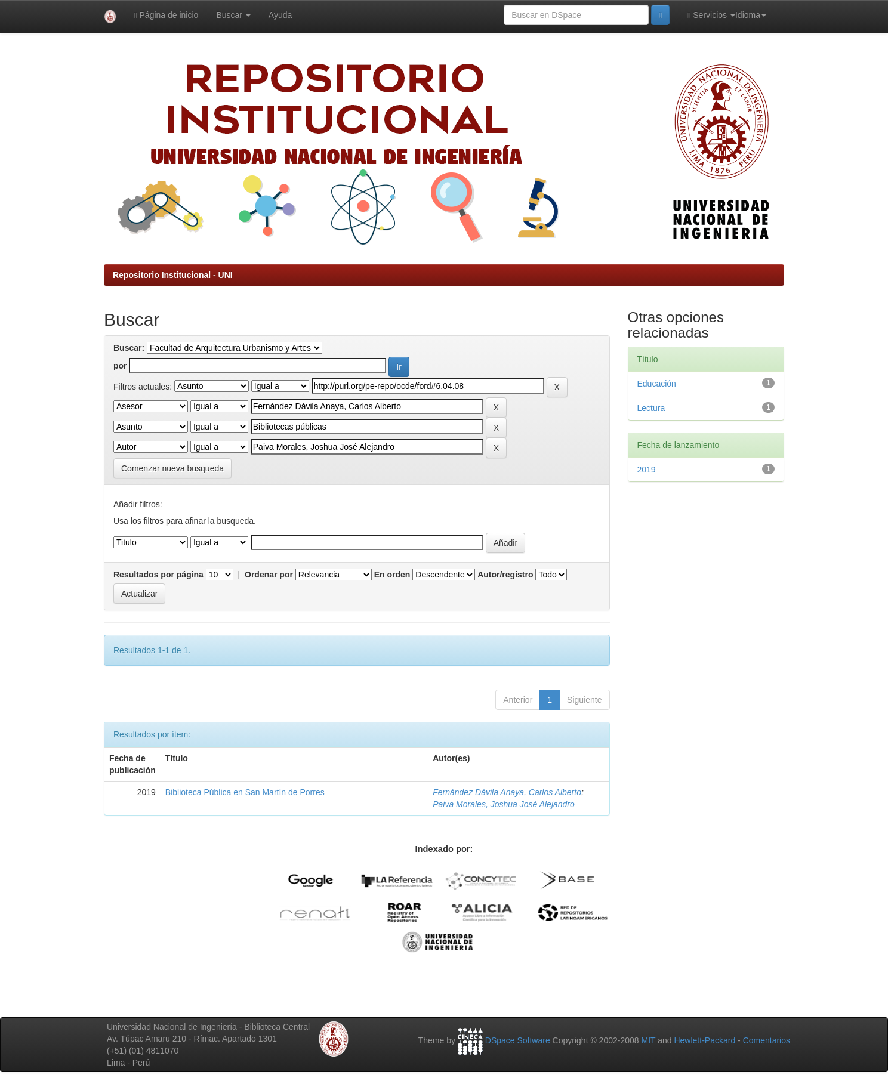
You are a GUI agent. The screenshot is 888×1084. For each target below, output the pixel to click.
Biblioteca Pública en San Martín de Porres (245, 792)
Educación (656, 383)
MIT (648, 1040)
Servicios (711, 15)
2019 (646, 469)
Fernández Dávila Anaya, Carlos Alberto (507, 792)
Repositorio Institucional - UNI (173, 275)
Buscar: (128, 348)
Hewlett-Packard (704, 1040)
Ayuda (280, 15)
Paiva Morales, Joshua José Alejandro (504, 804)
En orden (392, 574)
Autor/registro (505, 574)
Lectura (651, 408)
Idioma (750, 15)
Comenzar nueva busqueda (172, 468)
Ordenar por (269, 574)
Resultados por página (158, 574)
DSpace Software (517, 1040)
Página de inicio (166, 15)
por (120, 365)
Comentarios (766, 1040)
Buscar (233, 15)
